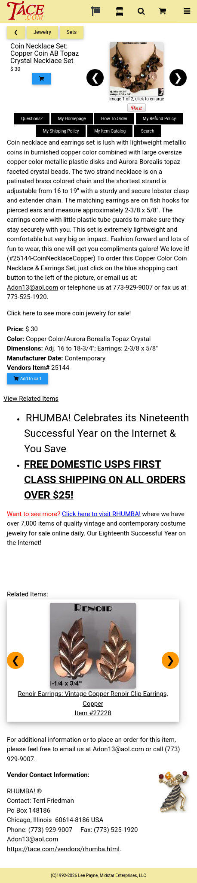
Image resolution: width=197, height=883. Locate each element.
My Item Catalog (110, 131)
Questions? (32, 118)
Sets (72, 32)
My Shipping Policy (61, 131)
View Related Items (30, 398)
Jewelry (42, 32)
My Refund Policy (159, 118)
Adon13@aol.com (32, 287)
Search (147, 131)
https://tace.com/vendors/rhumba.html (63, 849)
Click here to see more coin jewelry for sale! (69, 313)
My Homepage (72, 118)
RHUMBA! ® (24, 791)
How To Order (114, 118)
